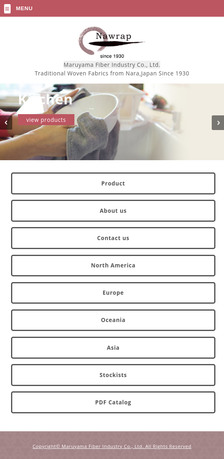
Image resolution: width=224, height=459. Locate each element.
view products (46, 120)
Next (214, 127)
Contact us (113, 238)
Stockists (113, 375)
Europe (113, 292)
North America (113, 265)
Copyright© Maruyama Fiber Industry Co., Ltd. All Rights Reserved (112, 446)
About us (113, 210)
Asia (113, 347)
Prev (10, 127)
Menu (24, 8)
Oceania (113, 320)
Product (113, 183)
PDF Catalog (113, 402)
